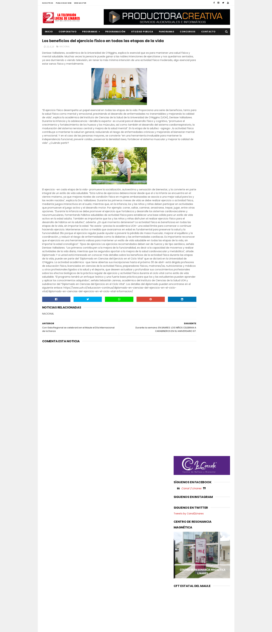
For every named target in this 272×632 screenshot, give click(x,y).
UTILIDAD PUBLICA (142, 31)
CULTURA (49, 560)
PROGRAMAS (89, 31)
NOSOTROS (47, 3)
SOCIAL (48, 618)
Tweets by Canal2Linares (189, 207)
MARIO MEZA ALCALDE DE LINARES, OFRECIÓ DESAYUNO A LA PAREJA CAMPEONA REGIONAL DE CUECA (144, 581)
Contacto (208, 31)
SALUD (48, 612)
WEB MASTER (80, 3)
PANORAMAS (166, 31)
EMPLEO (48, 577)
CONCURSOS (188, 31)
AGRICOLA (50, 554)
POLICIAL (49, 595)
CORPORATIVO (68, 31)
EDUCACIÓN (51, 571)
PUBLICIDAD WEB (63, 3)
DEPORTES (50, 565)
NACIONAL (65, 54)
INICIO (49, 31)
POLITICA (49, 600)
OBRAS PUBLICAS (53, 589)
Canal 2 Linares (191, 182)
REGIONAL (50, 606)
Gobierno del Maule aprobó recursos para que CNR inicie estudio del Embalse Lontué (142, 565)
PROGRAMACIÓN (115, 31)
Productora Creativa (135, 627)
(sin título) (113, 554)
